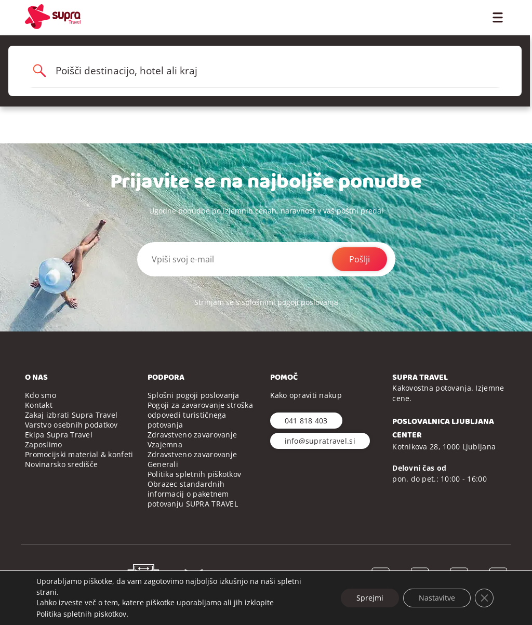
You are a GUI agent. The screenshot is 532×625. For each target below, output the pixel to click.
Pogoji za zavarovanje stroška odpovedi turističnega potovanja (200, 415)
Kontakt (38, 405)
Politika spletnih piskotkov (81, 614)
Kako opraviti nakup (306, 395)
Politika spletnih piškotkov (195, 474)
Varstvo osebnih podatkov (71, 425)
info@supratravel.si (320, 441)
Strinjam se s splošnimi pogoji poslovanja (266, 302)
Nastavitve (437, 598)
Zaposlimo (43, 444)
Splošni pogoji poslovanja (194, 395)
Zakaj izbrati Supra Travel (71, 415)
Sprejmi (369, 598)
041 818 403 (306, 420)
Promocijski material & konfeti (79, 454)
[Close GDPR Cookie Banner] (484, 598)
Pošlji (359, 259)
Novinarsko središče (61, 464)
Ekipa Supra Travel (58, 435)
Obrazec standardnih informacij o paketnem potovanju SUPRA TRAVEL (193, 494)
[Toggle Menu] (497, 16)
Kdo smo (40, 395)
